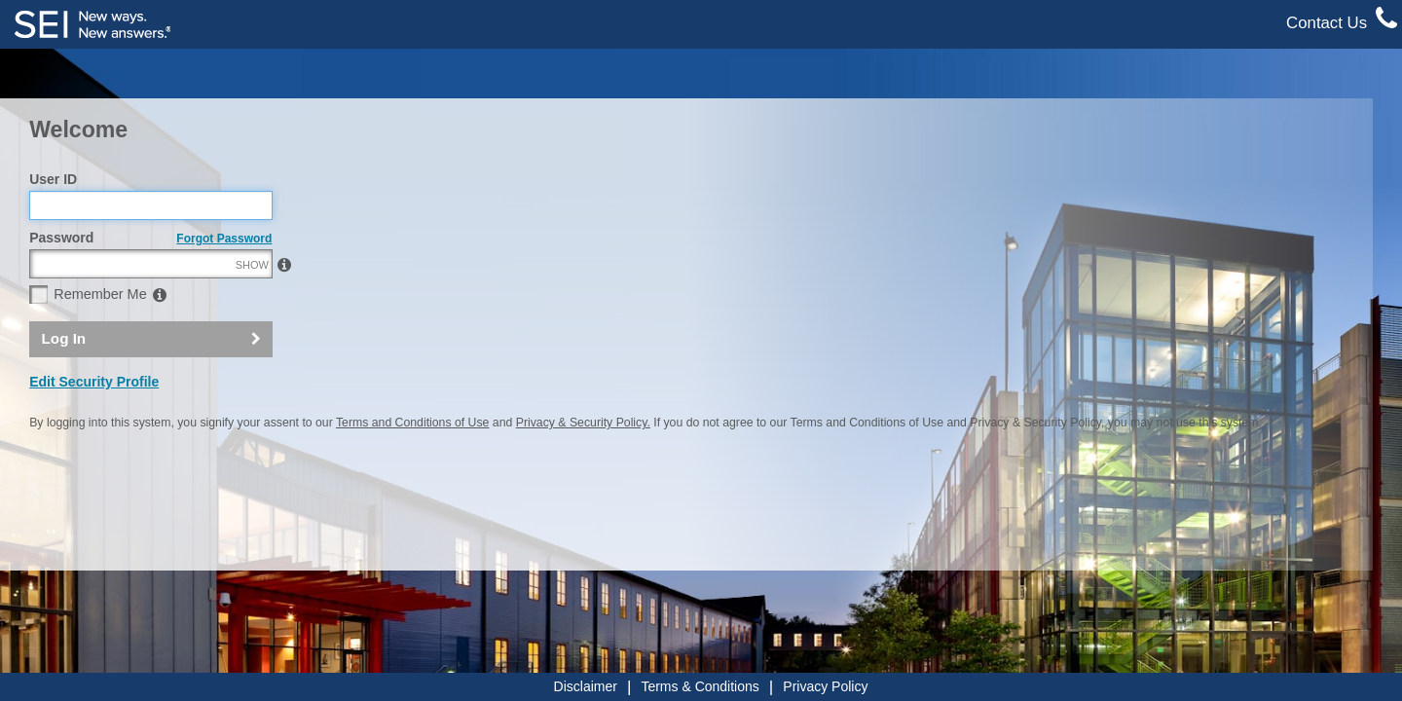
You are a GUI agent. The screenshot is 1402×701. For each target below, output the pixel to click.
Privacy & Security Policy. (583, 464)
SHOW (252, 307)
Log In (64, 380)
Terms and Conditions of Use (412, 464)
